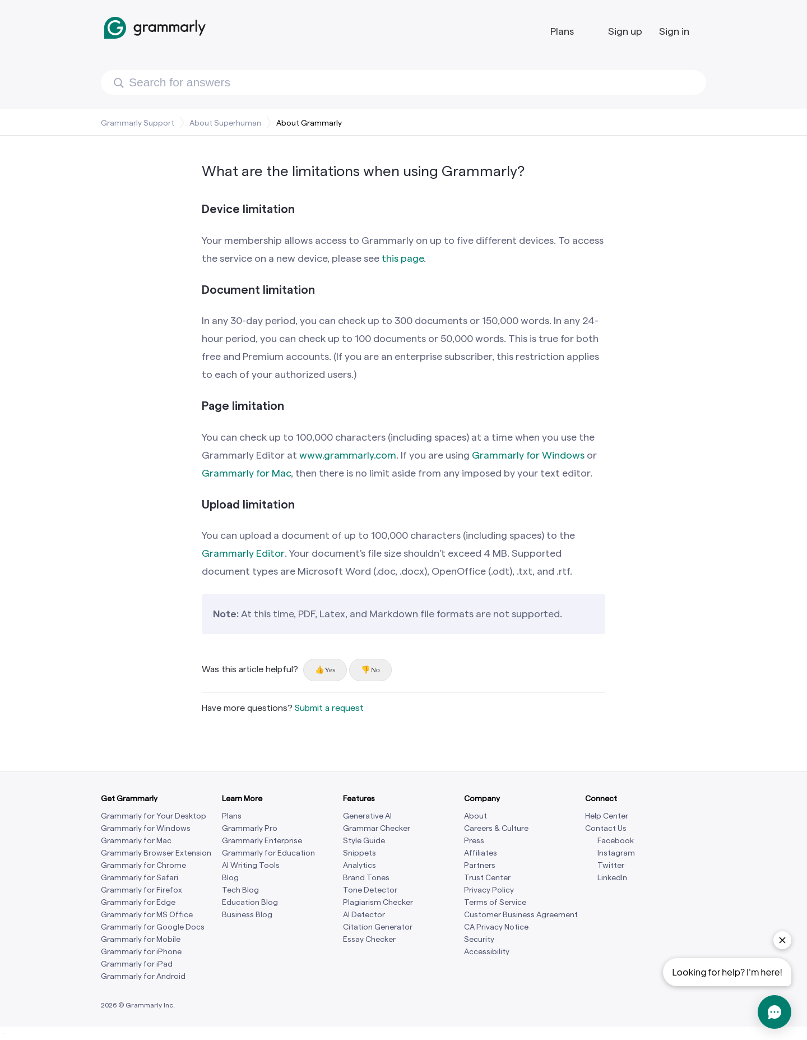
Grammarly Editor (243, 553)
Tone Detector (370, 890)
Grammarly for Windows (146, 828)
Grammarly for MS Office (147, 914)
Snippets (359, 853)
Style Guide (364, 840)
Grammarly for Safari (139, 877)
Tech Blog (240, 890)
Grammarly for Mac (136, 840)
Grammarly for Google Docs (153, 927)
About (475, 816)
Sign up (625, 31)
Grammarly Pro (249, 828)
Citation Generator (377, 927)
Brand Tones (366, 877)
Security (479, 939)
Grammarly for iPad (137, 964)
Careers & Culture (496, 828)
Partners (479, 865)
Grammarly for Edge (138, 902)
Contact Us (606, 828)
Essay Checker (369, 939)
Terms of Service (495, 902)
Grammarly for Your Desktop (153, 816)
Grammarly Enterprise (262, 840)
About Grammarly (309, 122)
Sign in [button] (674, 31)
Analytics (359, 865)
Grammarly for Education (268, 853)
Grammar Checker (376, 828)
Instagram (616, 853)
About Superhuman (225, 122)
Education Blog (250, 902)
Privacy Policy (489, 890)
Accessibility (486, 951)
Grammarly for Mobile (140, 939)
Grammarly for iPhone (141, 951)
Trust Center (487, 877)
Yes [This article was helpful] (329, 669)
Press (474, 840)
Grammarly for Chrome (143, 865)
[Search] (403, 82)
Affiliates (480, 853)
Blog (230, 877)
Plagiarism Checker (378, 902)
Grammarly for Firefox (141, 890)
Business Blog (247, 914)
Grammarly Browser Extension (156, 853)
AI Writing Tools (251, 865)
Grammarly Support (137, 122)
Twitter (610, 865)
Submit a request (329, 708)
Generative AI (367, 816)
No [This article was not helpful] (374, 669)
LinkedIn (612, 877)
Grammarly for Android (143, 976)
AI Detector (364, 914)
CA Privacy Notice (496, 927)
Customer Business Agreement (521, 914)
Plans (562, 31)
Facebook (615, 840)
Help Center (606, 816)
